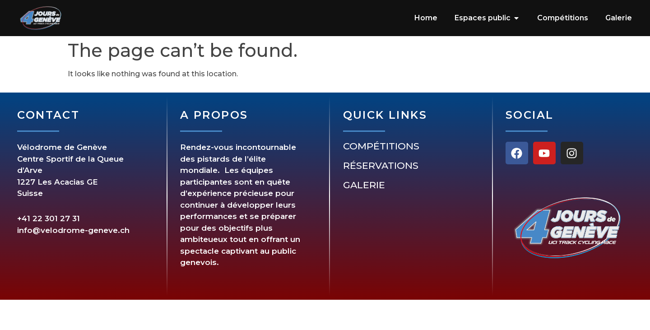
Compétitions (381, 146)
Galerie (364, 185)
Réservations (380, 165)
